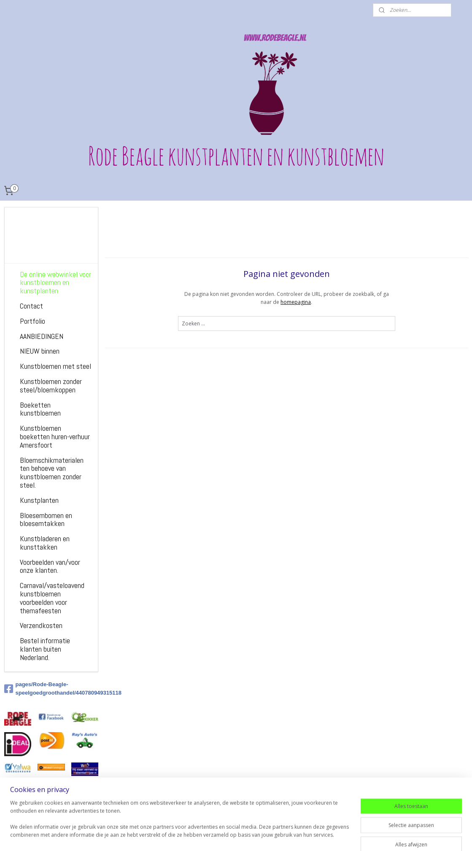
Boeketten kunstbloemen (40, 409)
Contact (31, 306)
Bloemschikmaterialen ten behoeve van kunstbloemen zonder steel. (52, 472)
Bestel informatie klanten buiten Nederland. (45, 649)
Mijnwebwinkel (390, 835)
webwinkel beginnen (316, 835)
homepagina (296, 302)
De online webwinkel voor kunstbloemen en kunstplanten (55, 282)
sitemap (267, 835)
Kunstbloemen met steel (55, 366)
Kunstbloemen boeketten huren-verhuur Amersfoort (55, 436)
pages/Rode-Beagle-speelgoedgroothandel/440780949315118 (51, 688)
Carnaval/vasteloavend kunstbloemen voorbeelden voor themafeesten (52, 597)
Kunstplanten (39, 500)
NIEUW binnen (39, 351)
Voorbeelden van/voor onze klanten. (50, 566)
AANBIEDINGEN (41, 336)
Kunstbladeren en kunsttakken (45, 543)
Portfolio (32, 321)
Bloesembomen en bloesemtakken (46, 519)
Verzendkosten (41, 625)
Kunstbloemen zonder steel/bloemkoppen (51, 385)
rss (284, 835)
